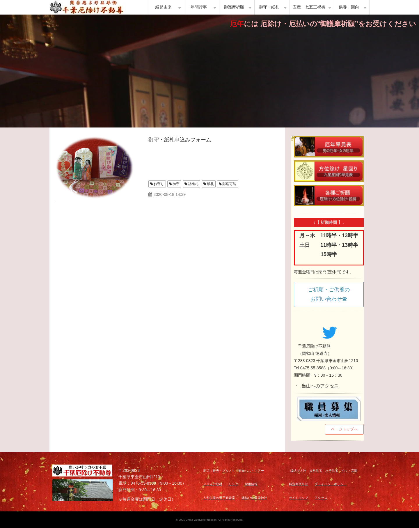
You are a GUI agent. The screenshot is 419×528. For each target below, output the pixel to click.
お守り (159, 184)
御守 (176, 184)
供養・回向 (349, 7)
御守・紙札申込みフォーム (179, 140)
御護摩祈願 (234, 7)
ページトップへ (344, 429)
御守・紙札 (269, 7)
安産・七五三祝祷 (309, 7)
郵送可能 (229, 184)
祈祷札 (193, 184)
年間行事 (199, 7)
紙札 (210, 184)
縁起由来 (163, 7)
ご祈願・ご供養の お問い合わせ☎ (331, 294)
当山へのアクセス (320, 385)
